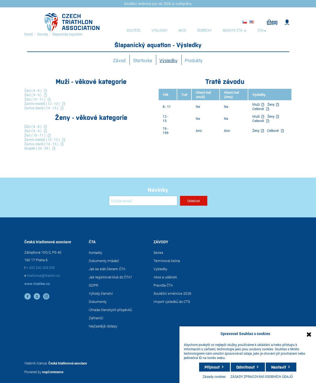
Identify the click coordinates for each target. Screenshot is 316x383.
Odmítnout (245, 366)
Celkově (258, 109)
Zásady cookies (214, 376)
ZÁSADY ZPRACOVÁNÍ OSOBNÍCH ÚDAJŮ (262, 376)
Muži (256, 104)
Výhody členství (101, 293)
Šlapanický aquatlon (67, 34)
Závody (42, 34)
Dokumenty (98, 301)
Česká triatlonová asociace (67, 363)
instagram (46, 296)
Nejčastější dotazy (103, 326)
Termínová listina (166, 260)
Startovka (142, 60)
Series (158, 252)
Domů (28, 34)
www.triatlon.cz (37, 283)
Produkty (194, 60)
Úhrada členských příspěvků (110, 309)
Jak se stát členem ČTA (107, 268)
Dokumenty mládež (104, 260)
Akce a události (165, 277)
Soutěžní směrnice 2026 (172, 293)
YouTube (37, 296)
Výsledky (169, 60)
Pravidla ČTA (163, 285)
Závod (119, 60)
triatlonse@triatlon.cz (43, 275)
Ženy (271, 104)
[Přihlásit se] (143, 201)
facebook (27, 296)
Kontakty (95, 252)
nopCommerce (52, 372)
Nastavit (278, 366)
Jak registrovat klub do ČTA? (110, 277)
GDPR (93, 285)
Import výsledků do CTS (171, 301)
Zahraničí (96, 317)
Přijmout (212, 366)
